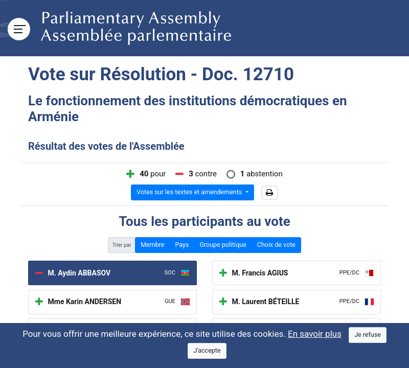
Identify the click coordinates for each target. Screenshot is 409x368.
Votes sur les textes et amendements (190, 192)
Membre (152, 244)
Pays (182, 244)
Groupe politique (222, 244)
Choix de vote (276, 244)
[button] (269, 193)
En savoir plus (315, 334)
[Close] (368, 335)
